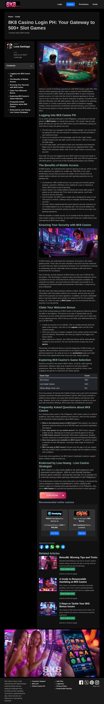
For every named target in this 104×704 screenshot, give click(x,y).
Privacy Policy (61, 686)
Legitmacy (60, 684)
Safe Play (59, 681)
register (74, 327)
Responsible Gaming (64, 688)
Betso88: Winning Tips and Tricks (78, 557)
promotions (77, 353)
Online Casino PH (38, 686)
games (45, 344)
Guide (95, 4)
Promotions (83, 4)
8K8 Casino (51, 121)
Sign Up (82, 533)
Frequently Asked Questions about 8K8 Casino (18, 104)
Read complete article (67, 569)
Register (71, 4)
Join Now (54, 533)
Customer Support (39, 681)
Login (59, 4)
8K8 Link (35, 684)
